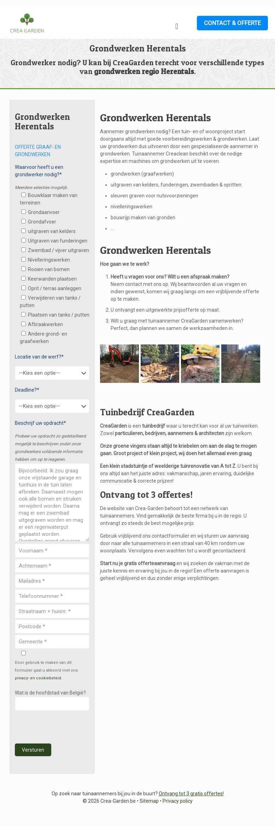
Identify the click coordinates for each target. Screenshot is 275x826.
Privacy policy (178, 801)
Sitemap (149, 801)
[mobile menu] (177, 26)
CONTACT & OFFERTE (232, 22)
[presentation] (68, 727)
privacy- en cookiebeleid (38, 678)
